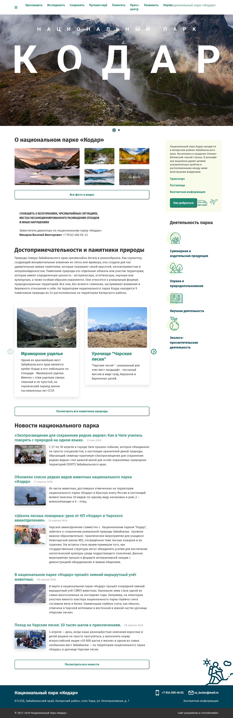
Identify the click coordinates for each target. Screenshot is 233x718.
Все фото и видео (82, 194)
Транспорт (177, 179)
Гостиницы (177, 185)
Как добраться (183, 203)
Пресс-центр (134, 7)
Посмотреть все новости (82, 664)
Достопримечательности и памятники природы (79, 250)
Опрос (167, 5)
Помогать (118, 5)
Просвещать (33, 5)
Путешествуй (98, 5)
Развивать (151, 5)
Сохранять (77, 5)
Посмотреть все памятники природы (82, 411)
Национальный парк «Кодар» (193, 5)
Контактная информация (187, 192)
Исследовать (56, 5)
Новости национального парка (57, 425)
